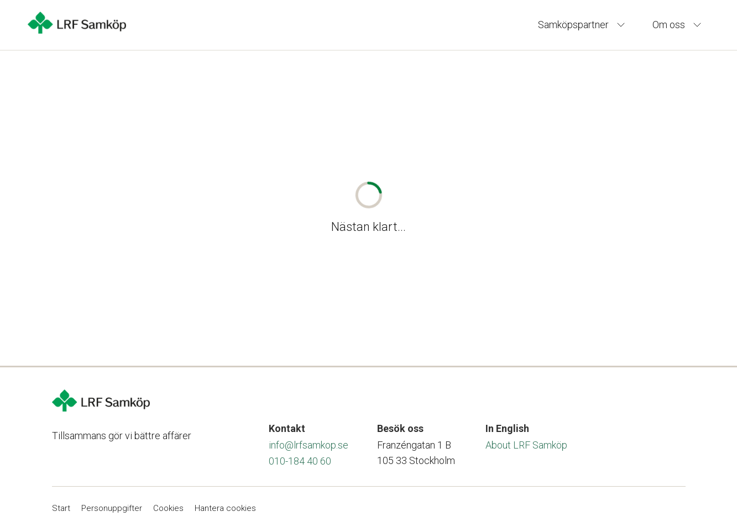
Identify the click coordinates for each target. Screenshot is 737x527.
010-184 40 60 (300, 461)
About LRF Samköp (526, 445)
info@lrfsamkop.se (308, 445)
